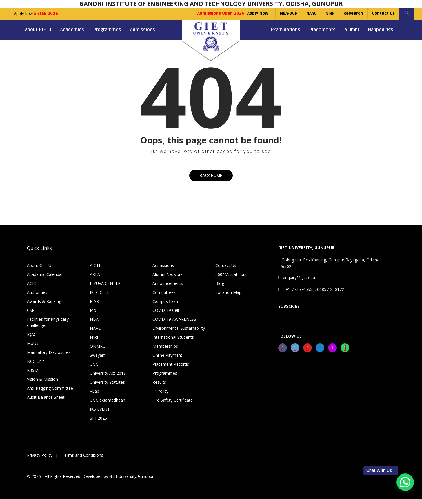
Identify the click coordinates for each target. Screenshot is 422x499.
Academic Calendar (45, 274)
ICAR (94, 301)
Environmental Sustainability (178, 328)
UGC (94, 364)
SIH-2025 (98, 418)
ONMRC (97, 346)
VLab (94, 391)
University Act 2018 (108, 373)
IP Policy (160, 391)
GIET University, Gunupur (131, 476)
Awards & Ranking (44, 301)
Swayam (98, 355)
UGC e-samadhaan (107, 400)
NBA (94, 319)
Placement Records (170, 364)
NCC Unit (35, 361)
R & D (32, 370)
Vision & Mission (42, 379)
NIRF (329, 13)
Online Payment (167, 355)
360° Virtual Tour (231, 274)
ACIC (31, 283)
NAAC (311, 13)
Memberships (165, 346)
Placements (322, 30)
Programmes (107, 30)
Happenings (380, 30)
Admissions (142, 30)
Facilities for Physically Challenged (48, 322)
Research (353, 13)
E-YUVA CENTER (105, 283)
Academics (72, 30)
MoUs (32, 343)
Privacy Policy (39, 455)
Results (159, 382)
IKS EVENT (100, 409)
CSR (30, 310)
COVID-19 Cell (165, 310)
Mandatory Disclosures (48, 352)
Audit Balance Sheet (46, 397)
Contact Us (383, 13)
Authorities (37, 292)
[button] (405, 482)
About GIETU (38, 30)
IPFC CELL (99, 292)
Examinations (285, 30)
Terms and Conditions (82, 455)
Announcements (167, 283)
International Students (173, 337)
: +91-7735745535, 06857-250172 (311, 289)
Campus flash (165, 301)
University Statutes (107, 382)
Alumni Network (167, 274)
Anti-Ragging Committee (50, 388)
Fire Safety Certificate (172, 400)
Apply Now (36, 13)
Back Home (211, 175)
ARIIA (95, 274)
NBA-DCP (288, 13)
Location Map (228, 292)
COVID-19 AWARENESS (174, 319)
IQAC (32, 334)
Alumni (352, 30)
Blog (219, 283)
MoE (94, 310)
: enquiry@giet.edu (296, 277)
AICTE (95, 265)
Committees (164, 292)
